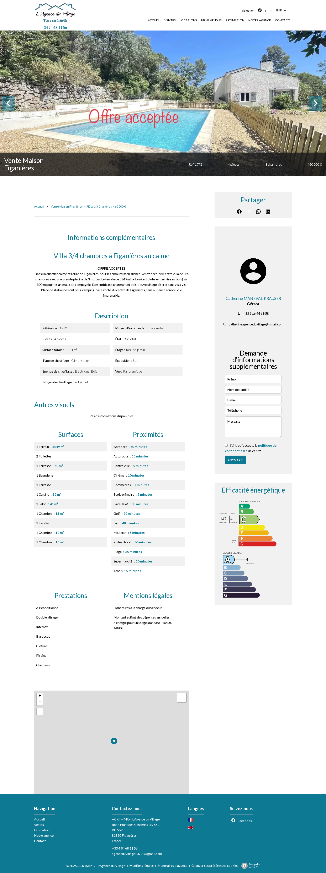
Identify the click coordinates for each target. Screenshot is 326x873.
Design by (249, 866)
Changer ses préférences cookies (214, 865)
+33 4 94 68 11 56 (125, 848)
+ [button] (39, 696)
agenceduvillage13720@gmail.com (137, 854)
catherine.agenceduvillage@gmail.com (256, 324)
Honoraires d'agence (172, 865)
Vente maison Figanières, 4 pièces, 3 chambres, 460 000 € (88, 206)
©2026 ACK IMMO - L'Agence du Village (95, 866)
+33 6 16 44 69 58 (256, 313)
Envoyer (235, 459)
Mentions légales (141, 865)
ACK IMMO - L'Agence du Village (136, 819)
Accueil (39, 206)
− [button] (39, 702)
